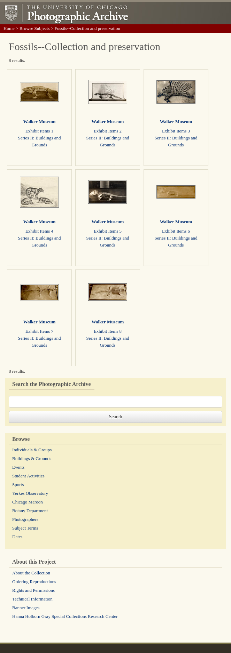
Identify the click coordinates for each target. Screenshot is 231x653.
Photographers (25, 519)
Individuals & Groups (32, 449)
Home (9, 28)
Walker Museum (39, 121)
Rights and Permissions (33, 590)
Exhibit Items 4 (39, 231)
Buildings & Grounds (31, 458)
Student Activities (28, 475)
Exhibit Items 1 (39, 131)
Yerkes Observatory (30, 493)
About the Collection (31, 572)
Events (18, 467)
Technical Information (32, 599)
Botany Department (30, 510)
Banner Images (25, 607)
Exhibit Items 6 (176, 231)
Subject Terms (25, 528)
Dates (17, 536)
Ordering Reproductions (34, 581)
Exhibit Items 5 (108, 231)
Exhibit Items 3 (176, 131)
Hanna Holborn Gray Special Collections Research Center (65, 616)
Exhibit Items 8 (108, 331)
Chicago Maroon (27, 502)
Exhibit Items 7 (39, 331)
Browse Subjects (35, 28)
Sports (18, 484)
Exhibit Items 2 (108, 131)
